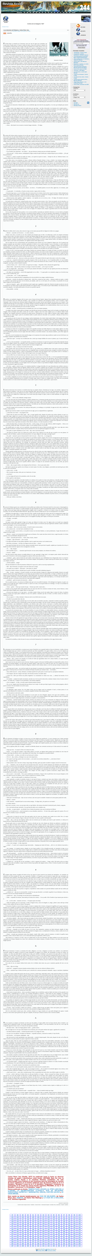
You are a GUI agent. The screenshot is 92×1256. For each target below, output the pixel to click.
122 (48, 1219)
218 (38, 1233)
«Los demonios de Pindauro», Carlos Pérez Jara (16, 30)
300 (39, 12)
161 (33, 1225)
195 (64, 1229)
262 (48, 1239)
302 (45, 12)
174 (28, 1227)
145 (23, 1223)
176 (38, 1227)
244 (21, 31)
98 (69, 1215)
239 (74, 1235)
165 (54, 1225)
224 (69, 1233)
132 (28, 1221)
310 (69, 12)
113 (74, 1217)
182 (69, 1227)
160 (28, 1225)
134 (38, 1221)
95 (54, 1215)
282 (79, 1242)
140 (69, 1221)
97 (64, 1215)
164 (48, 1225)
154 (69, 1223)
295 (24, 12)
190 (38, 1229)
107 (43, 1217)
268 (79, 1239)
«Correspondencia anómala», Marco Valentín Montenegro (81, 57)
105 (33, 1217)
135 (43, 1221)
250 (59, 1237)
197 (74, 1229)
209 (64, 1231)
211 (74, 1231)
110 (59, 1217)
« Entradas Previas (5, 26)
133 (33, 1221)
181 (64, 1227)
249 (54, 1237)
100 (79, 1215)
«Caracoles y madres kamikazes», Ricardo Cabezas (81, 54)
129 (12, 1221)
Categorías (75, 88)
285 (23, 1244)
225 (74, 1233)
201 (23, 1231)
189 (33, 1229)
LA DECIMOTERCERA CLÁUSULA (30, 1190)
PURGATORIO (13, 1192)
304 (51, 12)
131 (23, 1221)
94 (48, 1215)
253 (74, 1237)
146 (28, 1223)
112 (69, 1217)
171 (12, 1227)
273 (33, 1242)
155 (74, 1223)
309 (66, 12)
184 (79, 1227)
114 (79, 1217)
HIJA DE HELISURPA (54, 1190)
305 (54, 12)
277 (54, 1242)
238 (69, 1235)
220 (48, 1233)
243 (23, 1237)
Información (19, 12)
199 (12, 1231)
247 (43, 1237)
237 (64, 1235)
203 (33, 1231)
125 (64, 1219)
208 (59, 1231)
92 (38, 1215)
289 (43, 1244)
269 (12, 1242)
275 (43, 1242)
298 (33, 12)
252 (69, 1237)
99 (74, 1215)
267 (74, 1239)
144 (17, 1223)
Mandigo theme (77, 105)
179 (54, 1227)
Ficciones (24, 31)
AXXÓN (73, 12)
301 (42, 12)
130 (17, 1221)
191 (43, 1229)
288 (38, 1244)
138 (59, 1221)
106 (38, 1217)
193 (54, 1229)
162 (38, 1225)
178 (48, 1227)
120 (38, 1219)
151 (54, 1223)
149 (43, 1223)
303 (48, 12)
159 (23, 1225)
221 (54, 1233)
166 (59, 1225)
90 (28, 1215)
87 (12, 1215)
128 (79, 1219)
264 (59, 1239)
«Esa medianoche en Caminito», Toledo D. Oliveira (81, 59)
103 (23, 1217)
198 (79, 1229)
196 (69, 1229)
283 (12, 1244)
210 (69, 1231)
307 (60, 12)
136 (48, 1221)
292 (59, 1244)
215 (23, 1233)
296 (27, 12)
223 (64, 1233)
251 (64, 1237)
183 (74, 1227)
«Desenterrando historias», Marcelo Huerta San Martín (80, 67)
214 (17, 1233)
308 (63, 12)
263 (54, 1239)
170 (79, 1225)
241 (12, 1237)
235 (54, 1235)
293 (64, 1244)
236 (59, 1235)
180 (59, 1227)
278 (59, 1242)
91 (33, 1215)
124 (59, 1219)
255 (12, 1239)
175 (33, 1227)
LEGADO (43, 1189)
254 (79, 1237)
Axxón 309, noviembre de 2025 (81, 84)
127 (74, 1219)
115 (12, 1219)
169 (74, 1225)
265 (64, 1239)
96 (59, 1215)
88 (17, 1215)
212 (79, 1231)
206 (48, 1231)
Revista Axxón (13, 4)
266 (69, 1239)
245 (33, 1237)
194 (59, 1229)
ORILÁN (42, 1192)
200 (17, 1231)
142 (79, 1221)
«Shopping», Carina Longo (80, 52)
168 (69, 1225)
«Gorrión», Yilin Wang (79, 70)
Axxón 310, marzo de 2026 (80, 69)
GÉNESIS (20, 1198)
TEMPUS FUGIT (33, 1189)
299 (36, 12)
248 (48, 1237)
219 (43, 1233)
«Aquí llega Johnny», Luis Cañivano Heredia (80, 82)
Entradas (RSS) (40, 1250)
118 (28, 1219)
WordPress (76, 104)
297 (30, 12)
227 (12, 1235)
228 (17, 1235)
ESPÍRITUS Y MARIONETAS (29, 1192)
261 (43, 1239)
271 (23, 1242)
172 (17, 1227)
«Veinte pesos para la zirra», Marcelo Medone (80, 80)
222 (59, 1233)
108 (48, 1217)
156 (79, 1223)
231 (33, 1235)
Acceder (76, 102)
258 (28, 1239)
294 (69, 1244)
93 (43, 1215)
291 (54, 1244)
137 (54, 1221)
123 (54, 1219)
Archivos (75, 95)
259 (33, 1239)
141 (74, 1221)
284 (17, 1244)
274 (38, 1242)
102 (17, 1217)
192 (48, 1229)
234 (48, 1235)
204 (38, 1231)
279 (64, 1242)
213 (12, 1233)
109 (54, 1217)
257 (23, 1239)
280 (69, 1242)
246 (38, 1237)
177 (43, 1227)
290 (48, 1244)
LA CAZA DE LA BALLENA (53, 1198)
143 (12, 1223)
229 (23, 1235)
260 (38, 1239)
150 (48, 1223)
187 (23, 1229)
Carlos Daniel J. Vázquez (16, 31)
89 (22, 1215)
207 (54, 1231)
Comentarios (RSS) (50, 1250)
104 (28, 1217)
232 (38, 1235)
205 (43, 1231)
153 (64, 1223)
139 (64, 1221)
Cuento (29, 31)
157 (12, 1225)
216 (28, 1233)
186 (17, 1229)
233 (43, 1235)
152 (59, 1223)
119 (33, 1219)
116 (17, 1219)
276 (48, 1242)
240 (79, 1235)
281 (74, 1242)
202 (28, 1231)
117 (23, 1219)
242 (17, 1237)
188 (28, 1229)
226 (79, 1233)
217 (33, 1233)
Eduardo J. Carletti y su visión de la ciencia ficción (81, 64)
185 (12, 1229)
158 (17, 1225)
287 (33, 1244)
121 (43, 1219)
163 (43, 1225)
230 (28, 1235)
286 (28, 1244)
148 (38, 1223)
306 (57, 12)
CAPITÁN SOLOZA (53, 1192)
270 (17, 1242)
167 (64, 1225)
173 (23, 1227)
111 (64, 1217)
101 (12, 1217)
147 (33, 1223)
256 (17, 1239)
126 (69, 1219)
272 (28, 1242)
